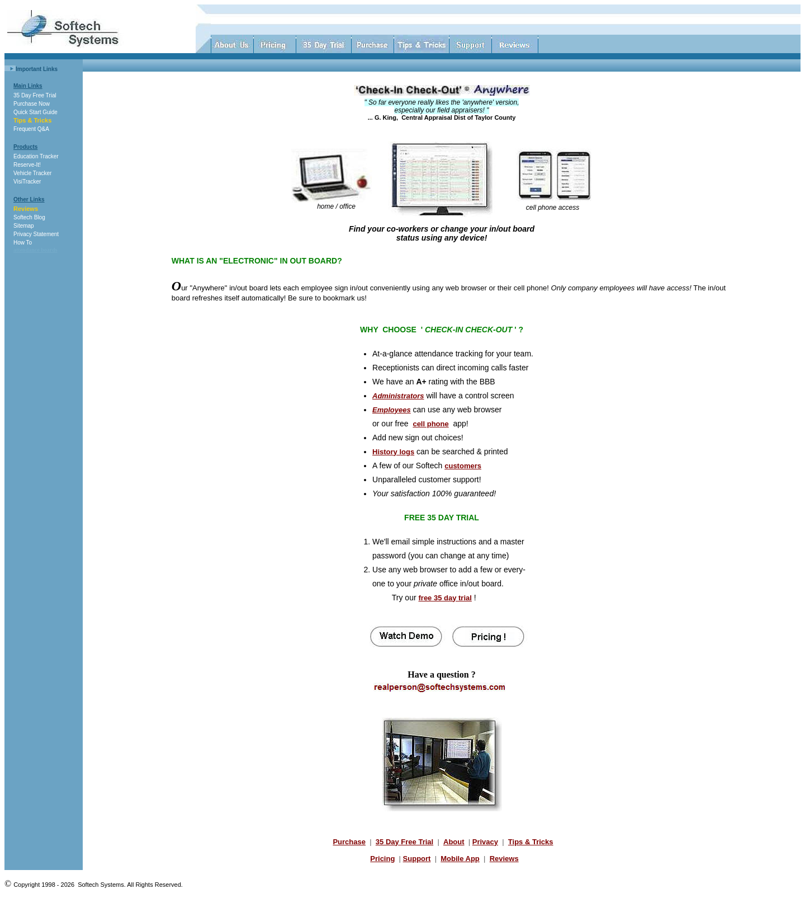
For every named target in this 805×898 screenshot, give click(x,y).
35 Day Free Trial (34, 95)
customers (462, 466)
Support (417, 858)
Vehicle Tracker (32, 173)
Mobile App (460, 858)
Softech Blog (29, 217)
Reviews (25, 208)
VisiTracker (27, 181)
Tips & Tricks (32, 120)
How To (22, 242)
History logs (393, 452)
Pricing (382, 858)
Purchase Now (31, 104)
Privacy (485, 842)
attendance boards (35, 250)
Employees (391, 410)
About (454, 842)
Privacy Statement (36, 234)
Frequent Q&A (31, 129)
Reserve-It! (27, 165)
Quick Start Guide (35, 112)
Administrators (398, 396)
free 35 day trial (445, 598)
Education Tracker (36, 156)
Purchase (349, 842)
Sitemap (23, 226)
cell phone (430, 424)
